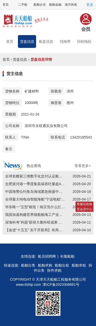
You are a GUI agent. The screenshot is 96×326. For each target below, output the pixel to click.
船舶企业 (40, 4)
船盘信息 (46, 41)
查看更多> (82, 166)
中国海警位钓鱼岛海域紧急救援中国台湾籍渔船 (42, 192)
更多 (89, 5)
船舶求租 (79, 265)
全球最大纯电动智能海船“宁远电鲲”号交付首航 (42, 199)
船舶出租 (62, 265)
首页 (6, 4)
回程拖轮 (84, 41)
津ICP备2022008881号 (60, 284)
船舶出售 (28, 265)
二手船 (22, 4)
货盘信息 (27, 41)
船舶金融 (55, 4)
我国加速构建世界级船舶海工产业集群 (35, 215)
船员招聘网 (47, 256)
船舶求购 (45, 265)
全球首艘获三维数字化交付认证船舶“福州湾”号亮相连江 (49, 176)
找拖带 (65, 41)
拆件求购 (54, 270)
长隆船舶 (67, 256)
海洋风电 (71, 4)
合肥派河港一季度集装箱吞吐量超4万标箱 (38, 184)
